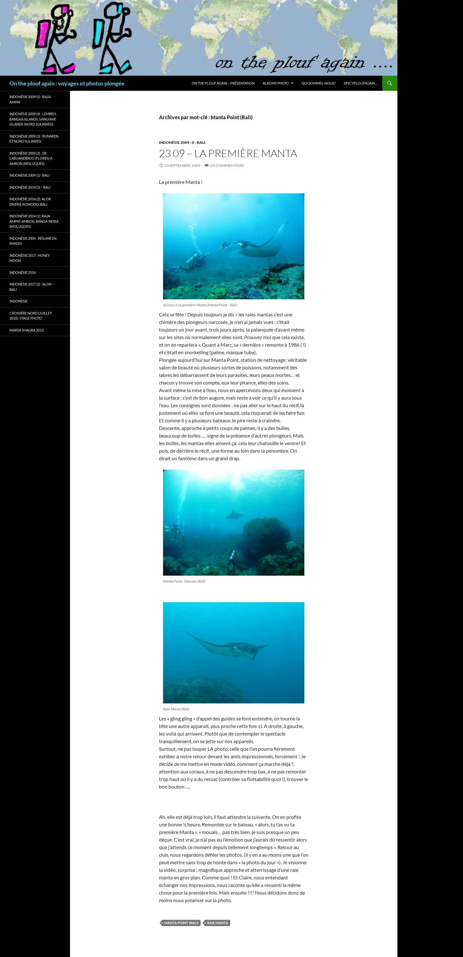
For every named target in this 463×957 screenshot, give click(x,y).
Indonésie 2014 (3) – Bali (29, 187)
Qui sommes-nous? (319, 83)
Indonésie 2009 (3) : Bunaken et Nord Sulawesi (33, 139)
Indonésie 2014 (22, 272)
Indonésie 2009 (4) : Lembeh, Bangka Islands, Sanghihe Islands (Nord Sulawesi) (32, 119)
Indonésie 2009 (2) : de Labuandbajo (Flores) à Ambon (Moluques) (30, 158)
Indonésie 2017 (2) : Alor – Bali (31, 286)
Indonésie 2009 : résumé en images (32, 241)
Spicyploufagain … (361, 83)
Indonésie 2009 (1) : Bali (29, 175)
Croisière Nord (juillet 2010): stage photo (30, 315)
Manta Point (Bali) (181, 923)
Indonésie (18, 301)
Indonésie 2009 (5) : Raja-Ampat (30, 99)
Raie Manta (217, 923)
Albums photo (276, 83)
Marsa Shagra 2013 (26, 330)
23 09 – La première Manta (228, 153)
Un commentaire (227, 165)
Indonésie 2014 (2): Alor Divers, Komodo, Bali (30, 201)
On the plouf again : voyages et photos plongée (67, 83)
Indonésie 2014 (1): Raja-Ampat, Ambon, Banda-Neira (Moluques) (33, 221)
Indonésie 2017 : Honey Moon (29, 258)
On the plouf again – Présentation (223, 83)
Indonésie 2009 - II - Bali (182, 142)
